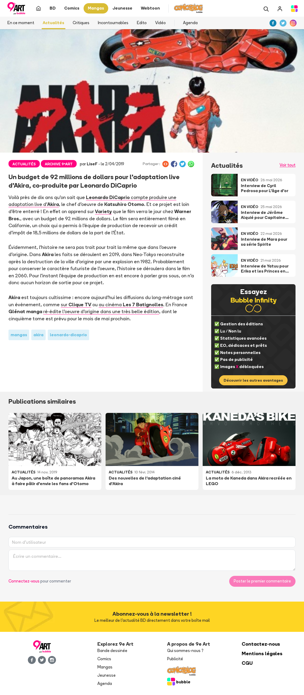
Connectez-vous (24, 581)
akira (38, 334)
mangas (19, 334)
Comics (104, 658)
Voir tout (288, 164)
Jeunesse (106, 675)
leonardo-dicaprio (68, 334)
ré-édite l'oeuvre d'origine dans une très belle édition (100, 311)
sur (76, 304)
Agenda (190, 22)
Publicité (175, 658)
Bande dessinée (112, 650)
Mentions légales (262, 653)
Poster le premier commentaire (262, 581)
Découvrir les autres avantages (253, 380)
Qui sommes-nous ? (185, 650)
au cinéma (131, 304)
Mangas (104, 667)
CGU (247, 663)
